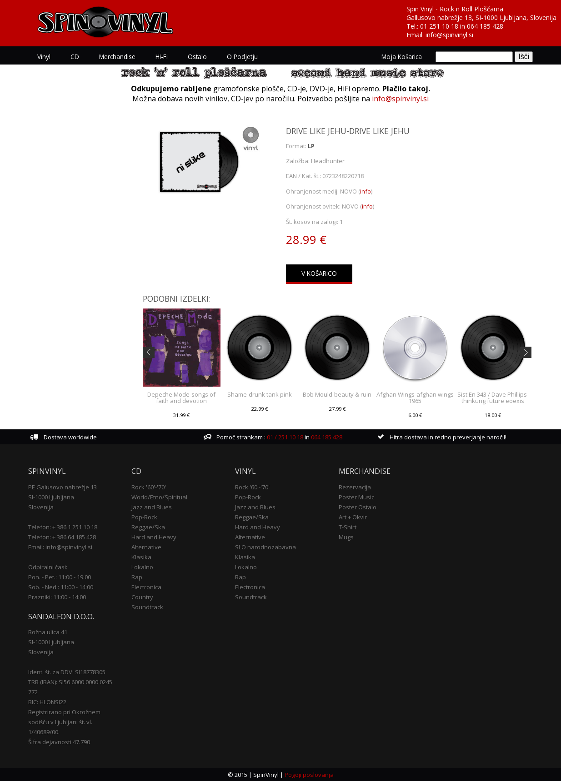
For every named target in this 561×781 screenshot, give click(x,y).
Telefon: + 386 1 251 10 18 (62, 527)
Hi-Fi (161, 56)
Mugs (346, 537)
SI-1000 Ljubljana (51, 497)
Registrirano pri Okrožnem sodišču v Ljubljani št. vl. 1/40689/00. (64, 722)
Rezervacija (355, 487)
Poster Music (356, 497)
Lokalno (142, 567)
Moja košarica (401, 56)
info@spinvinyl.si (449, 34)
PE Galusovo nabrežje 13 (62, 487)
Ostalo (197, 56)
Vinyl (43, 56)
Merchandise (117, 56)
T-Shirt (347, 527)
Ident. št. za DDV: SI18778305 (66, 672)
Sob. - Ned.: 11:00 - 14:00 (60, 587)
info (365, 191)
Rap (136, 577)
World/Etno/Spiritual (159, 497)
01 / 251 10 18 (284, 437)
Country (142, 597)
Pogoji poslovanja (309, 775)
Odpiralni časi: (47, 567)
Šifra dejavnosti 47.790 (59, 742)
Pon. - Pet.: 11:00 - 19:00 (59, 577)
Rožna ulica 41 (47, 632)
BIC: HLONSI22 (47, 702)
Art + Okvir (353, 517)
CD (74, 56)
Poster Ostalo (357, 507)
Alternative (146, 547)
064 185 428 (485, 26)
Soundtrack (147, 607)
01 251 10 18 (439, 26)
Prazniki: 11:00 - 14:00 (57, 597)
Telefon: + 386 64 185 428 (62, 537)
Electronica (146, 587)
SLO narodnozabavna (265, 547)
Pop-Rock (144, 517)
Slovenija (41, 507)
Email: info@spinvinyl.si (60, 547)
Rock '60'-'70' (148, 487)
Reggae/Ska (148, 527)
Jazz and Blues (151, 507)
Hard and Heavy (153, 537)
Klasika (141, 557)
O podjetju (242, 56)
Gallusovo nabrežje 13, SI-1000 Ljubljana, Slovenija (481, 17)
